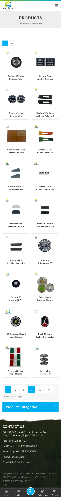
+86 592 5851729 (17, 440)
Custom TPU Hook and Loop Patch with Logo (44, 114)
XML (36, 477)
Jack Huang (18, 456)
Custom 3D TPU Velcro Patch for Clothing (45, 151)
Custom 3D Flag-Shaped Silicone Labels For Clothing (16, 372)
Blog (44, 477)
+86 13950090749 (26, 446)
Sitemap (7, 480)
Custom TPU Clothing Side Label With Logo (16, 262)
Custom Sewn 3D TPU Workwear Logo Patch (16, 188)
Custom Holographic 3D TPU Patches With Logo (44, 262)
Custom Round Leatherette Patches (16, 114)
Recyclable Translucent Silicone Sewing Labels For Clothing (45, 372)
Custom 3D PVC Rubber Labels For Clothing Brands (45, 188)
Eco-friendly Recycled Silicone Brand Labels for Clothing (45, 299)
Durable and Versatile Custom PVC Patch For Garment (16, 225)
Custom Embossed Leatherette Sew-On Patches (16, 151)
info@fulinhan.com (20, 462)
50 (40, 389)
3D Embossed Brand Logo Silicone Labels (16, 335)
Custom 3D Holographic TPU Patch (16, 299)
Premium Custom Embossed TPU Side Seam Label (44, 225)
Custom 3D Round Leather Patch (16, 77)
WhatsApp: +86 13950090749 (19, 451)
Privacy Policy (22, 480)
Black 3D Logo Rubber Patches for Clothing (44, 335)
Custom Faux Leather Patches (45, 77)
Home (24, 23)
